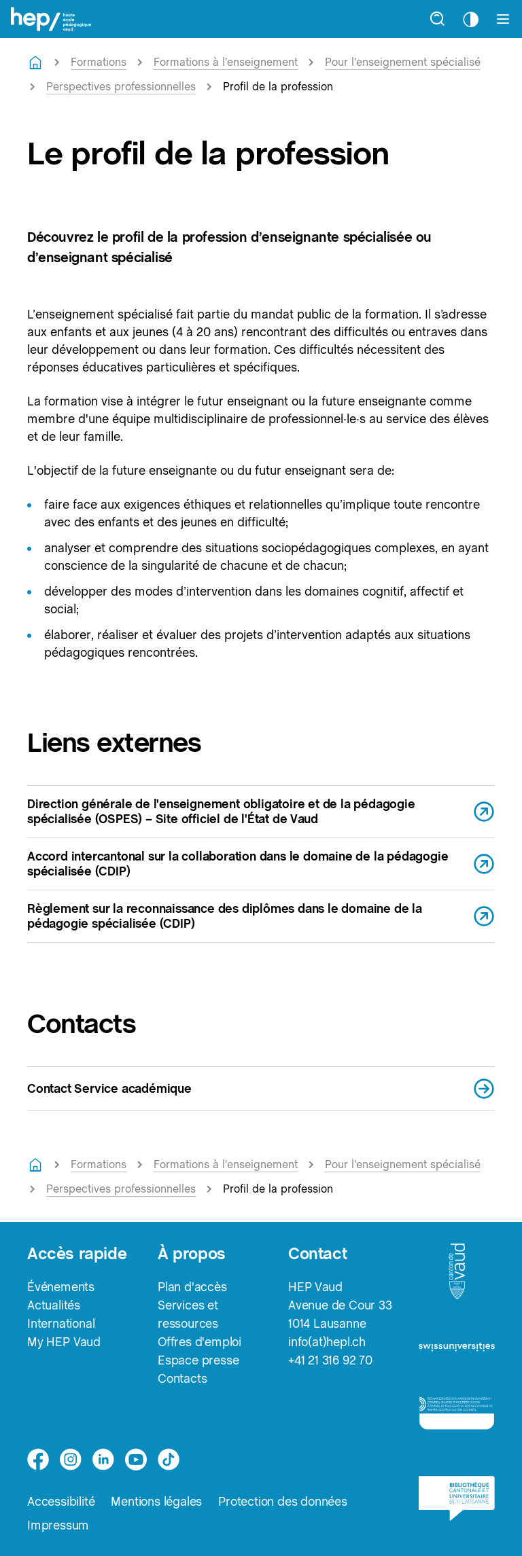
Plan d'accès (192, 1287)
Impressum (58, 1525)
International (60, 1323)
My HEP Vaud (64, 1342)
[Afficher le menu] (503, 19)
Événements (60, 1287)
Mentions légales (156, 1501)
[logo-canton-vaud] (457, 1275)
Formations (98, 62)
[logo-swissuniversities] (457, 1351)
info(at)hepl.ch (327, 1342)
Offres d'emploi (199, 1342)
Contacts (182, 1378)
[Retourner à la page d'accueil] (35, 62)
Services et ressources (188, 1314)
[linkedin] (103, 1459)
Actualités (53, 1305)
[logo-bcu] (457, 1505)
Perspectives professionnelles (121, 86)
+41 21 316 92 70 (330, 1360)
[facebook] (38, 1459)
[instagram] (71, 1459)
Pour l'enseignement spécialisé (403, 62)
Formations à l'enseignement (226, 62)
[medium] (136, 1459)
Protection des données (282, 1501)
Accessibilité (60, 1501)
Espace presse (198, 1360)
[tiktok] (168, 1459)
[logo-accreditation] (457, 1418)
